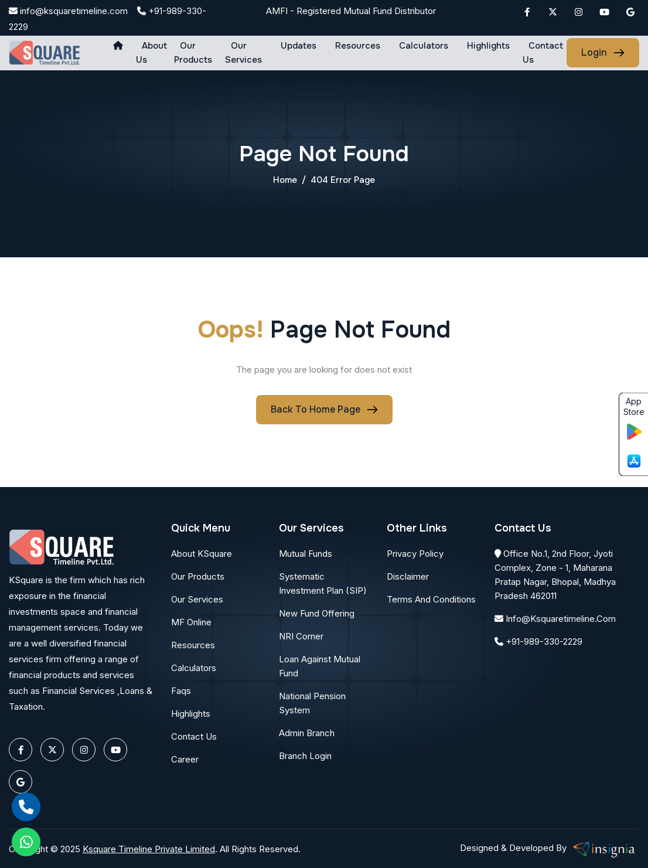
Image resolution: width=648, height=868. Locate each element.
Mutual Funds (305, 553)
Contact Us (543, 53)
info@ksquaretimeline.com (68, 10)
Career (185, 759)
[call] (26, 806)
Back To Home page (315, 409)
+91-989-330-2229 (538, 641)
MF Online (191, 622)
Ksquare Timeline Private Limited (149, 849)
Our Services (243, 53)
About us (151, 53)
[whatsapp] (26, 842)
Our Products (193, 53)
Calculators (423, 46)
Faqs (181, 690)
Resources (357, 46)
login (594, 52)
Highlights (488, 46)
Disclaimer (408, 576)
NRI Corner (301, 636)
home (285, 180)
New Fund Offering (316, 613)
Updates (298, 46)
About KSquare (201, 553)
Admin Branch (307, 732)
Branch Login (305, 755)
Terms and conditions (431, 599)
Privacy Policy (415, 553)
